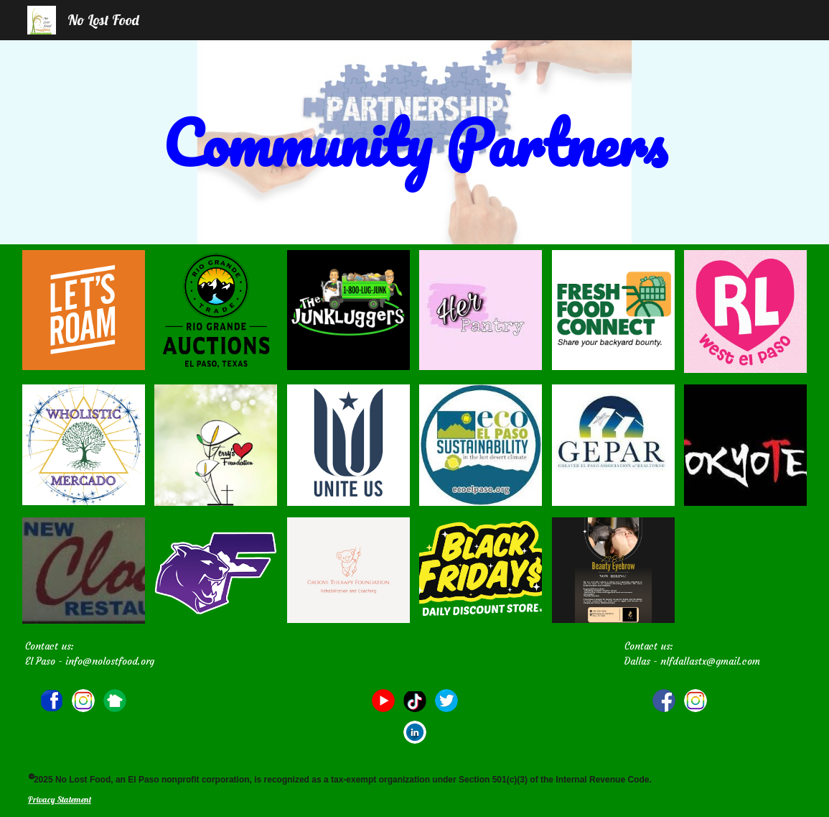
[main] (414, 142)
